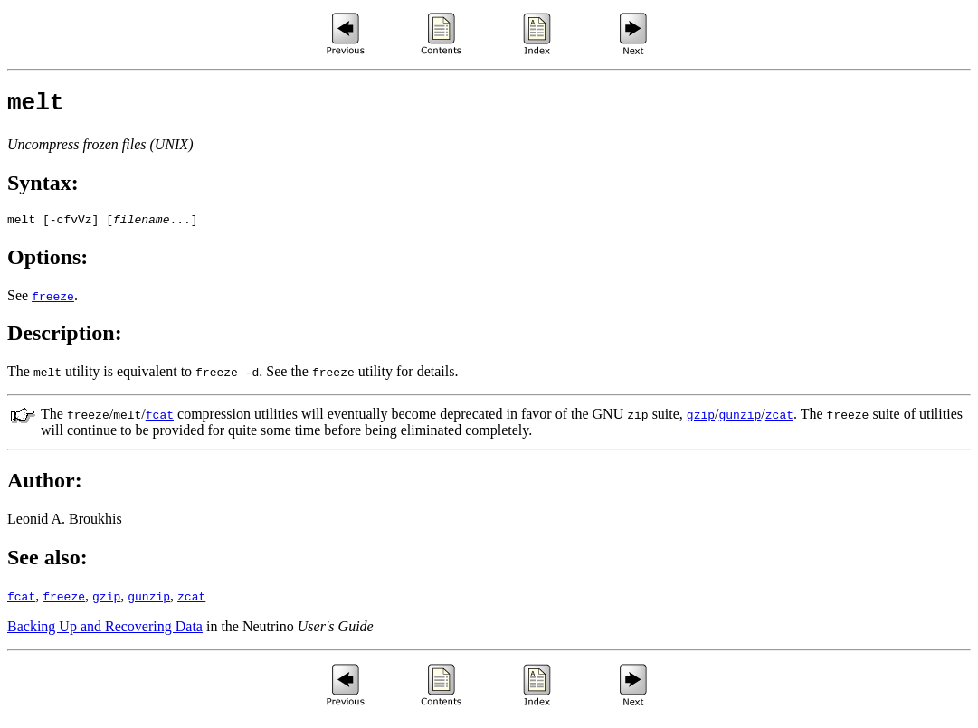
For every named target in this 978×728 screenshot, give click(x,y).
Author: (44, 488)
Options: (47, 265)
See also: (47, 565)
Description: (64, 341)
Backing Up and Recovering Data (105, 634)
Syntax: (43, 188)
